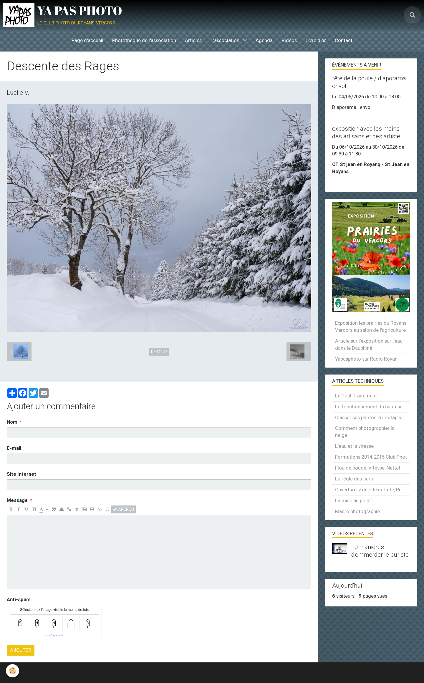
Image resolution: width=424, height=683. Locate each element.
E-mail (14, 448)
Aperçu (123, 509)
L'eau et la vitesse (354, 446)
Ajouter (20, 650)
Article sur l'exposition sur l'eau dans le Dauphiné (369, 344)
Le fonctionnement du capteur (368, 407)
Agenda (264, 40)
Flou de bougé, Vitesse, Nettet (367, 468)
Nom (12, 422)
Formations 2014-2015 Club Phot (371, 457)
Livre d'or (316, 40)
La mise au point (353, 500)
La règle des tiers (354, 479)
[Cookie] (12, 670)
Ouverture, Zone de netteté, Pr (368, 490)
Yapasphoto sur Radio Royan (366, 359)
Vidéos (289, 40)
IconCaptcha (53, 635)
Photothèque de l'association (144, 40)
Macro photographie (357, 511)
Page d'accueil (87, 40)
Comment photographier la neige (365, 431)
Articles (193, 40)
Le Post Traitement (356, 396)
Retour (159, 351)
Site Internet (21, 474)
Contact (343, 40)
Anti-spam (19, 599)
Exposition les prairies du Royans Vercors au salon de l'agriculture (370, 326)
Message (17, 500)
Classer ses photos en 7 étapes (369, 417)
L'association (226, 40)
